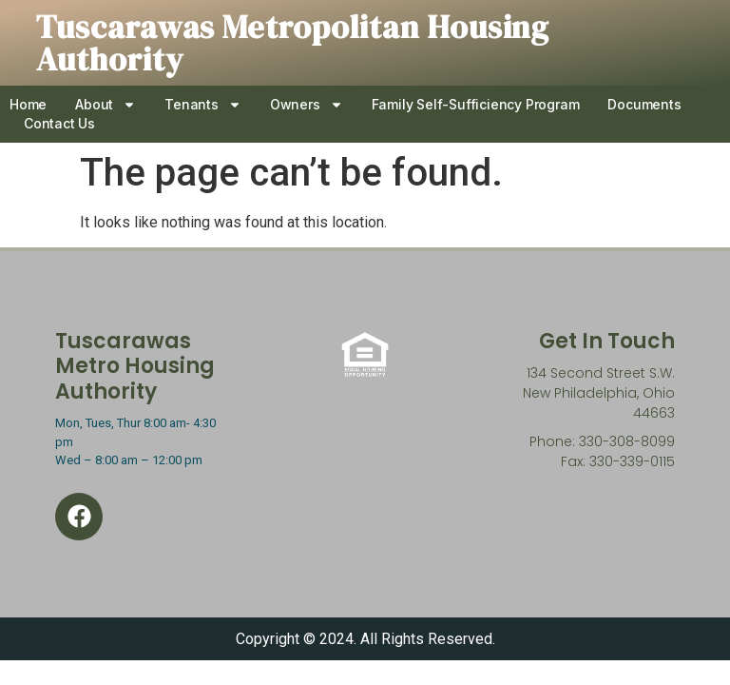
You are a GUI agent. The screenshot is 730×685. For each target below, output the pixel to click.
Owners (306, 104)
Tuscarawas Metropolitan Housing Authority (292, 43)
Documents (644, 104)
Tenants (202, 104)
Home (28, 104)
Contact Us (59, 123)
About (105, 104)
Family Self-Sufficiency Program (476, 104)
